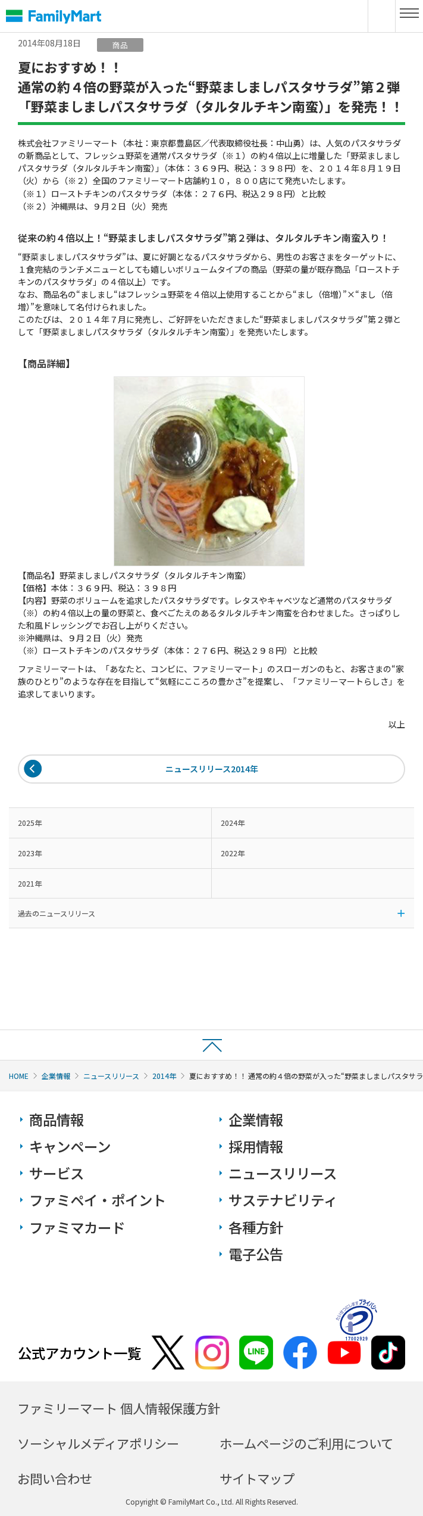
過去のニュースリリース (56, 913)
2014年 (164, 1076)
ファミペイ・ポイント (97, 1200)
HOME (19, 1076)
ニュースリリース (111, 1076)
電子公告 (255, 1254)
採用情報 (255, 1146)
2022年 (233, 853)
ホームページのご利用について (306, 1443)
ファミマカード (77, 1227)
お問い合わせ (54, 1478)
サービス (56, 1173)
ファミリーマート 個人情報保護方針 (118, 1408)
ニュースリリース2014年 (211, 769)
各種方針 (255, 1227)
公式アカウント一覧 (79, 1353)
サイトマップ (257, 1478)
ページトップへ (211, 1045)
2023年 (30, 853)
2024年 (233, 823)
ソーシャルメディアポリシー (98, 1443)
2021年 (30, 883)
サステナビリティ (282, 1200)
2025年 (30, 823)
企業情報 (56, 1076)
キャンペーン (70, 1146)
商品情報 (56, 1119)
